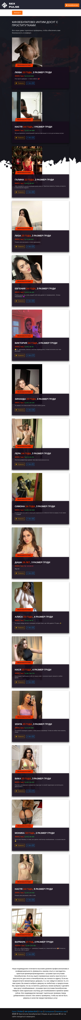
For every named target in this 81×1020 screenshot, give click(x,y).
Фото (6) (30, 192)
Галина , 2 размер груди (34, 179)
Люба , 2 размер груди (33, 72)
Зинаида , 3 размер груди (35, 399)
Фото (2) (30, 246)
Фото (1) (30, 464)
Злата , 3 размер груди (33, 724)
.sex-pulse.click (30, 1011)
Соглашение (49, 1011)
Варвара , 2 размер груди (34, 941)
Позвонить (20, 83)
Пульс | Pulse (17, 1011)
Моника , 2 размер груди (34, 833)
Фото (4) (30, 410)
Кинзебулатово (72, 5)
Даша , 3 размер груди (32, 562)
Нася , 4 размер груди (33, 669)
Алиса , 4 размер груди (34, 616)
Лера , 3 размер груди (33, 453)
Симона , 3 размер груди (35, 506)
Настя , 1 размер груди (33, 126)
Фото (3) (30, 83)
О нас (40, 1011)
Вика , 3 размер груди (33, 778)
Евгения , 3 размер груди (35, 288)
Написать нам (61, 1011)
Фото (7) (30, 355)
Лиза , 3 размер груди (33, 235)
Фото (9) (30, 954)
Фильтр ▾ (17, 13)
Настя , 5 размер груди (34, 889)
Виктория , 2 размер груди (36, 343)
